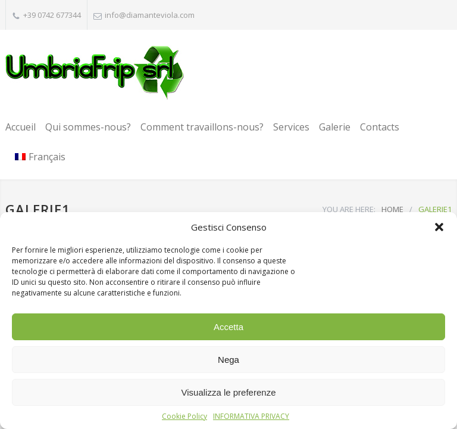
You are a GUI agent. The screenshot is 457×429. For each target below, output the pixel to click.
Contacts (379, 126)
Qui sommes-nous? (88, 126)
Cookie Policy (184, 416)
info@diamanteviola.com (150, 15)
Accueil (20, 126)
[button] (439, 227)
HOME (392, 209)
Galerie (334, 126)
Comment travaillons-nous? (202, 126)
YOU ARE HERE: (349, 209)
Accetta (228, 327)
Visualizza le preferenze (228, 392)
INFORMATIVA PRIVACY (251, 416)
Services (291, 126)
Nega (228, 360)
